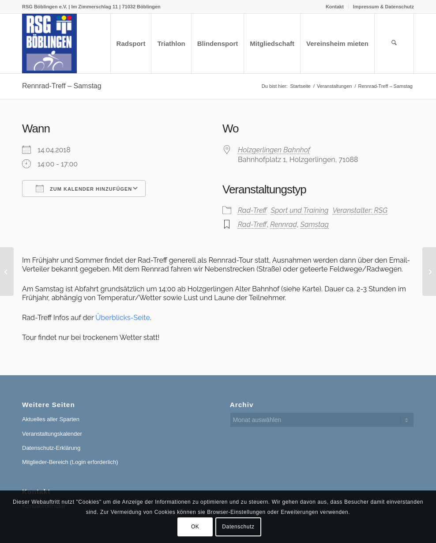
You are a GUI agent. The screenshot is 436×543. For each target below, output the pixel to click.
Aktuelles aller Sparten (50, 419)
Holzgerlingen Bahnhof (274, 150)
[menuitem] (335, 6)
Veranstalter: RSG (360, 210)
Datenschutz (238, 527)
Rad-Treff (252, 210)
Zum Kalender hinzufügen (84, 188)
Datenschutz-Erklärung (51, 448)
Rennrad (283, 224)
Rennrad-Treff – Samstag (61, 86)
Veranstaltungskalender (52, 433)
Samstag (315, 224)
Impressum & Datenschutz (383, 6)
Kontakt (335, 6)
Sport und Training (300, 210)
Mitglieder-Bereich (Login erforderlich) (70, 462)
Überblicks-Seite (122, 317)
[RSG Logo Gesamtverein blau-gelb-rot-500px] (49, 43)
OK (195, 527)
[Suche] (394, 43)
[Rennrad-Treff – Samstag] (7, 271)
